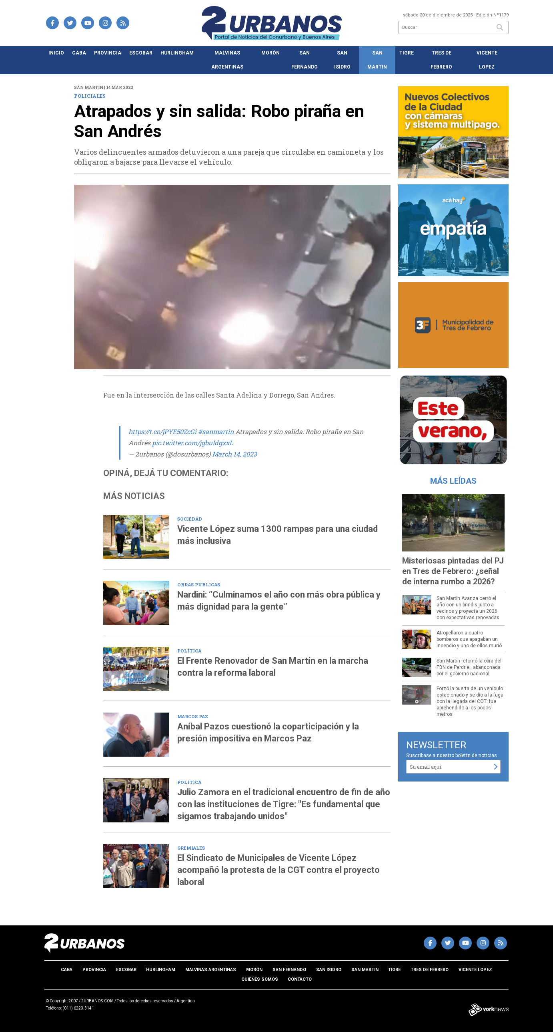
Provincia (107, 53)
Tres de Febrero (441, 60)
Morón (270, 53)
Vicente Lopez (487, 60)
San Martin (377, 60)
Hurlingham (177, 53)
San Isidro (342, 60)
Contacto (300, 979)
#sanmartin (216, 431)
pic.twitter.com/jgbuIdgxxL (192, 442)
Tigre (406, 53)
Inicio (56, 53)
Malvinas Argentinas (227, 60)
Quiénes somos (259, 979)
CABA (79, 53)
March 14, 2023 (234, 454)
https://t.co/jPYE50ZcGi (162, 431)
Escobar (140, 53)
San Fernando (304, 60)
